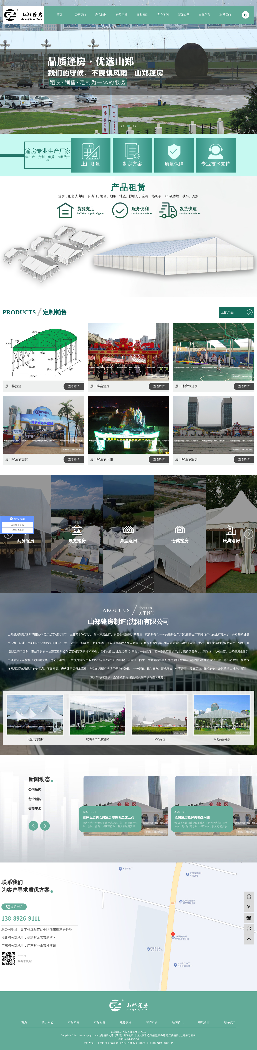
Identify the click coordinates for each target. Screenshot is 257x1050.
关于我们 (80, 14)
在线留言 (204, 14)
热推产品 (89, 1043)
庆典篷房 (173, 1035)
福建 (112, 1043)
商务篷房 (163, 1035)
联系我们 (225, 14)
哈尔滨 (142, 1043)
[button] (122, 126)
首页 (59, 14)
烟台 (159, 1043)
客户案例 (163, 14)
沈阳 (124, 1043)
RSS (136, 1031)
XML (143, 1031)
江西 (170, 1043)
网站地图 (128, 1031)
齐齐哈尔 (152, 1043)
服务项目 (142, 14)
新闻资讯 (183, 14)
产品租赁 (121, 14)
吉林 (129, 1043)
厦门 (118, 1043)
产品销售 (101, 14)
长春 (135, 1043)
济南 (165, 1043)
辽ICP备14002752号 (128, 1039)
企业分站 (116, 1031)
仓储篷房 (152, 1035)
